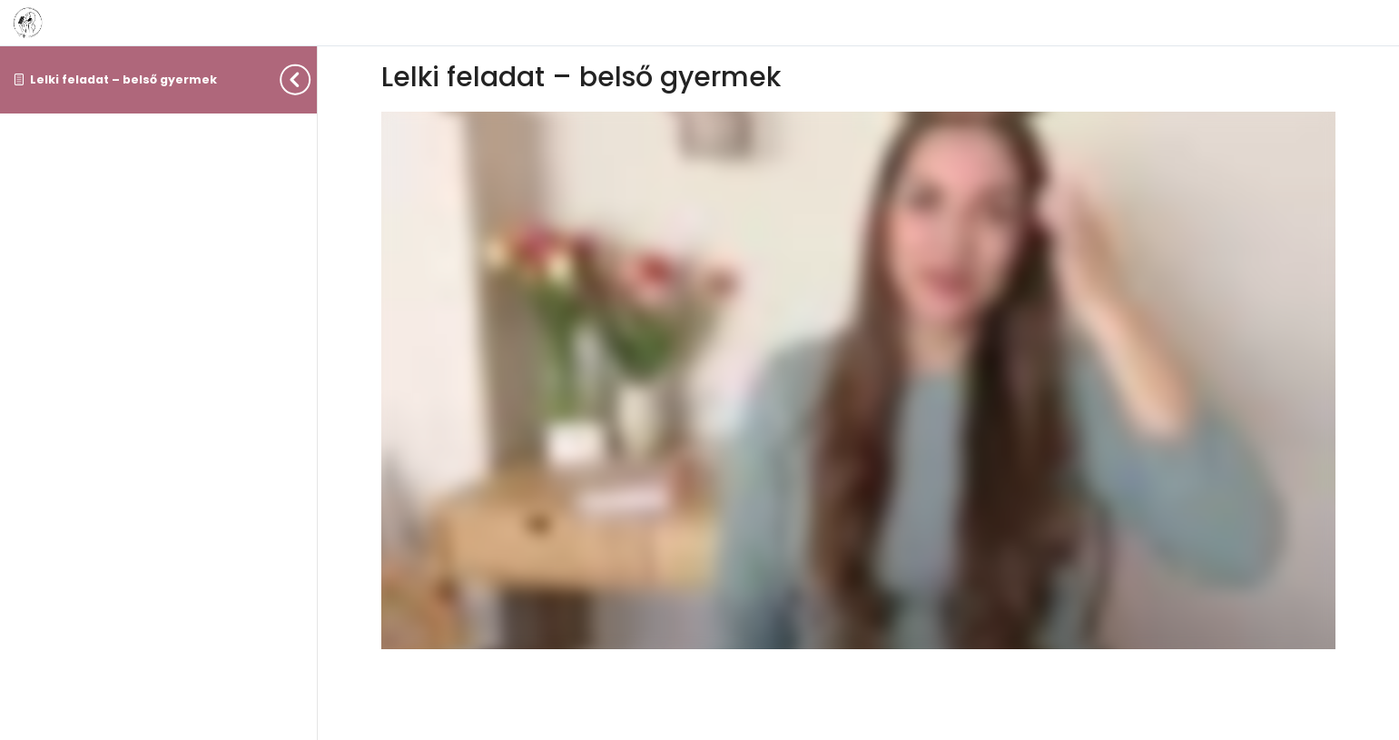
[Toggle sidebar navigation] (311, 79)
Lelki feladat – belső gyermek (123, 79)
